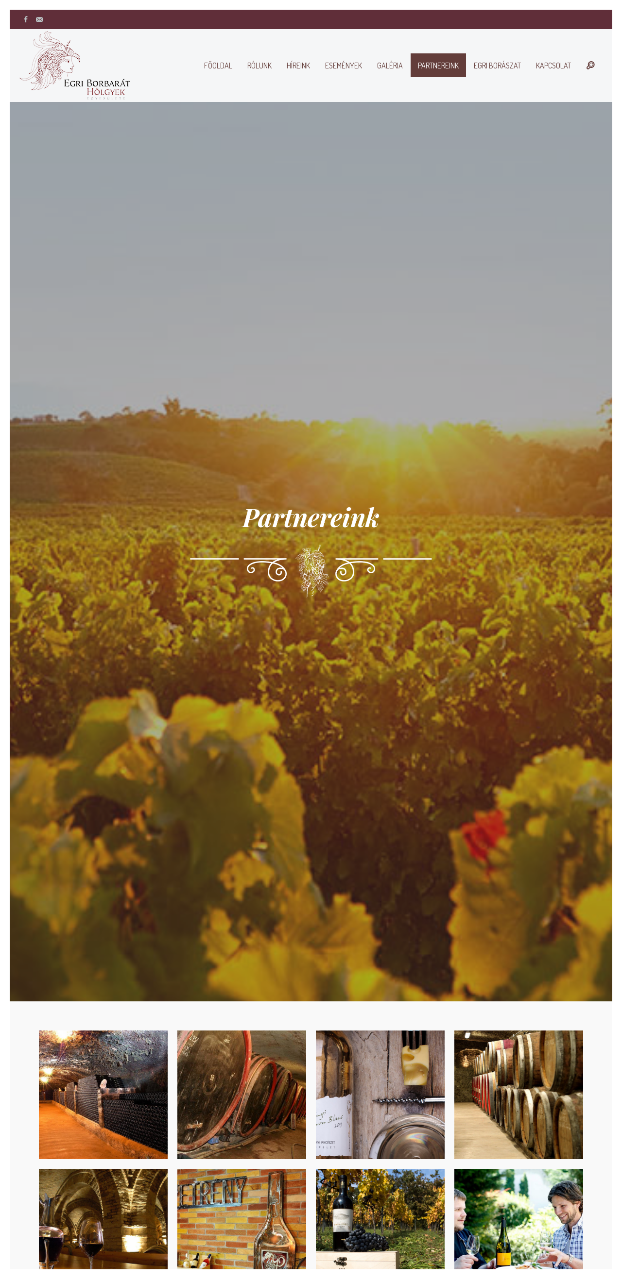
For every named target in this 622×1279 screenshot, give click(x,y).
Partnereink (438, 65)
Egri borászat (497, 65)
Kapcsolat (553, 65)
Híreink (298, 65)
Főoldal (218, 65)
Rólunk (259, 65)
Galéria (390, 65)
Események (343, 65)
